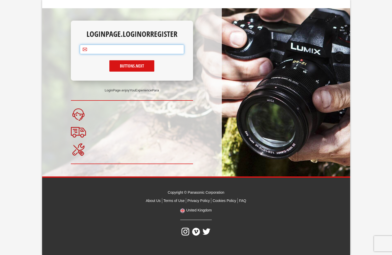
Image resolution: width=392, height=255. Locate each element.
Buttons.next (132, 66)
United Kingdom (199, 210)
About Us (153, 201)
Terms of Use (174, 201)
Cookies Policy (224, 201)
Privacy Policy (198, 201)
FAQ (242, 201)
